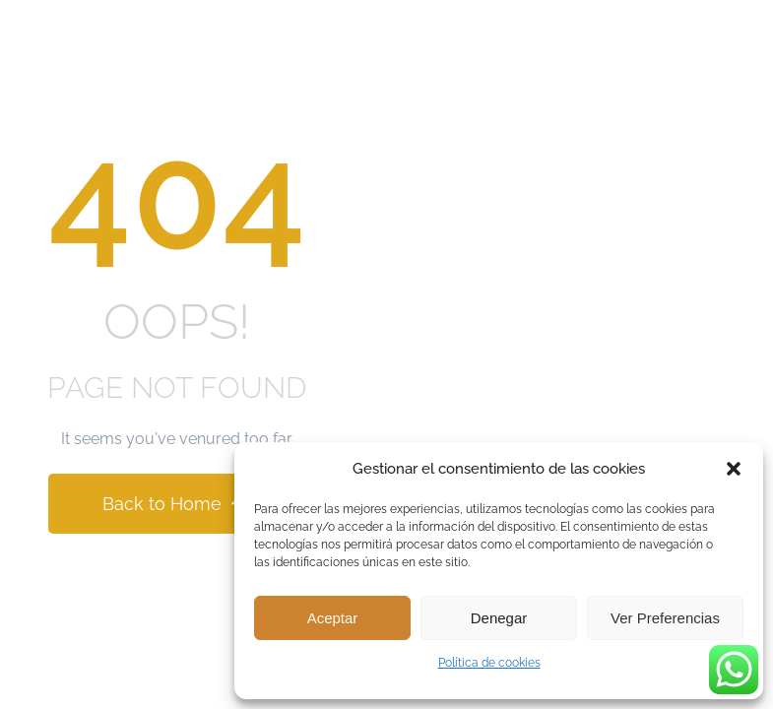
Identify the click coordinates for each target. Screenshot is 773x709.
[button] (733, 469)
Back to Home (176, 503)
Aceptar (332, 618)
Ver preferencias (665, 618)
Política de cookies (489, 663)
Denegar (499, 618)
